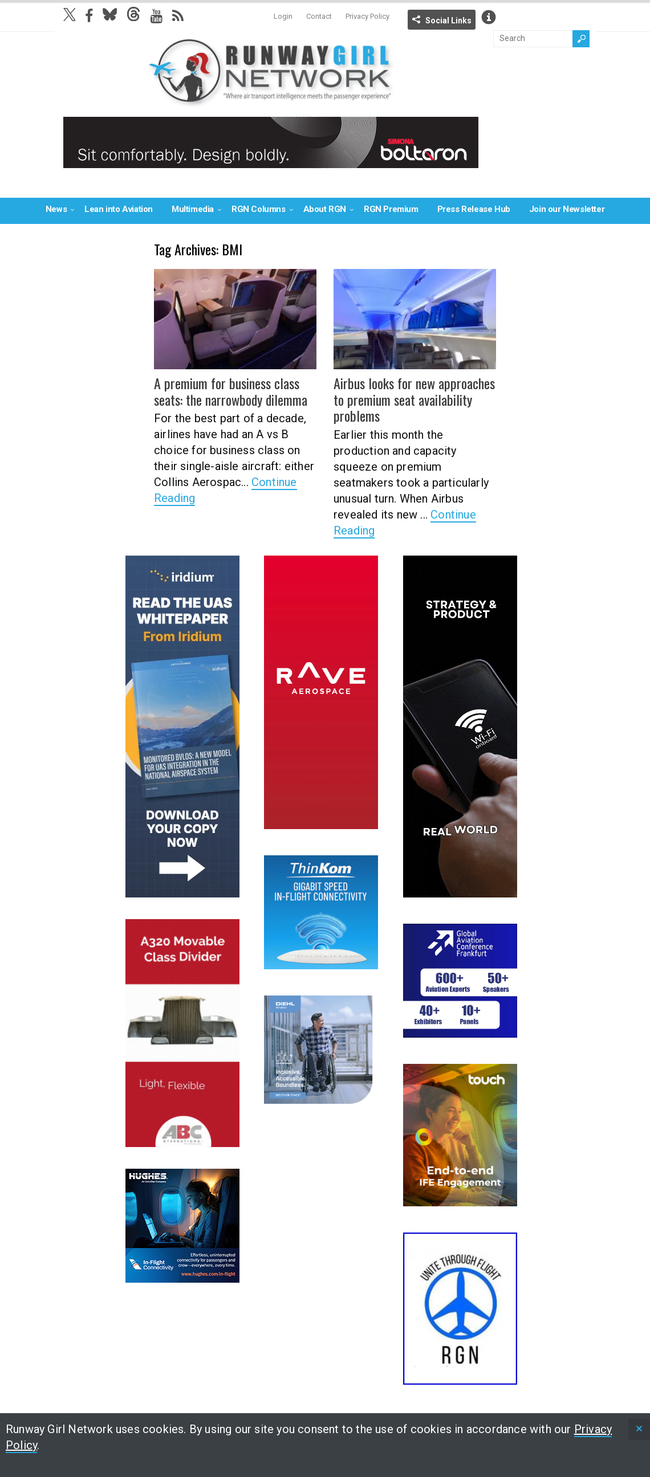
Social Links (448, 20)
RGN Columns (258, 209)
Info (488, 17)
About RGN (324, 209)
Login (283, 16)
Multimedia (193, 209)
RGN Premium (391, 209)
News (56, 209)
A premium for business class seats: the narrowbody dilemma (230, 391)
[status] (639, 1429)
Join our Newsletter (566, 209)
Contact (319, 16)
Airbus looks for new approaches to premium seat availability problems (414, 399)
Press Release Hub (473, 209)
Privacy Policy (367, 16)
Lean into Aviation (118, 209)
